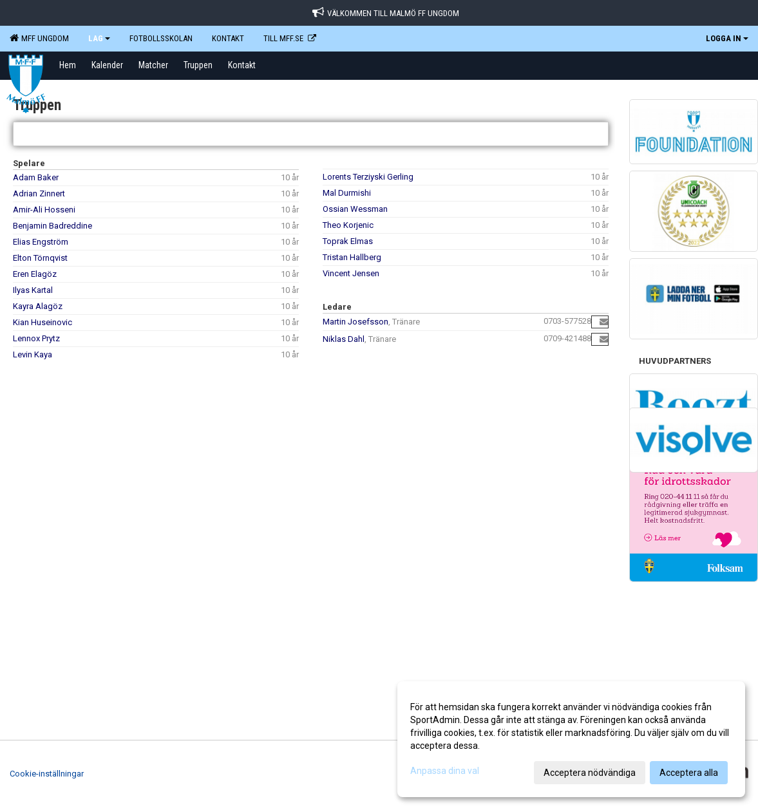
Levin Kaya (32, 354)
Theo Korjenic (348, 225)
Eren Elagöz (35, 274)
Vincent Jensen (351, 273)
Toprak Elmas (348, 241)
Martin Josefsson (355, 321)
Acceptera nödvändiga (590, 773)
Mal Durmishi (347, 193)
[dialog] (571, 739)
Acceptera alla (688, 773)
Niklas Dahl (344, 339)
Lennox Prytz (36, 338)
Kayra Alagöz (37, 306)
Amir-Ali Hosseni (44, 209)
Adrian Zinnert (39, 193)
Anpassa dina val (444, 771)
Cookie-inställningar (47, 773)
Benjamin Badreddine (52, 226)
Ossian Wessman (355, 209)
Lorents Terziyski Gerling (368, 177)
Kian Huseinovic (42, 322)
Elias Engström (40, 242)
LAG (99, 38)
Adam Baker (36, 177)
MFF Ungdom (39, 38)
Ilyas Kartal (33, 290)
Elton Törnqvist (40, 258)
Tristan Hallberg (352, 257)
